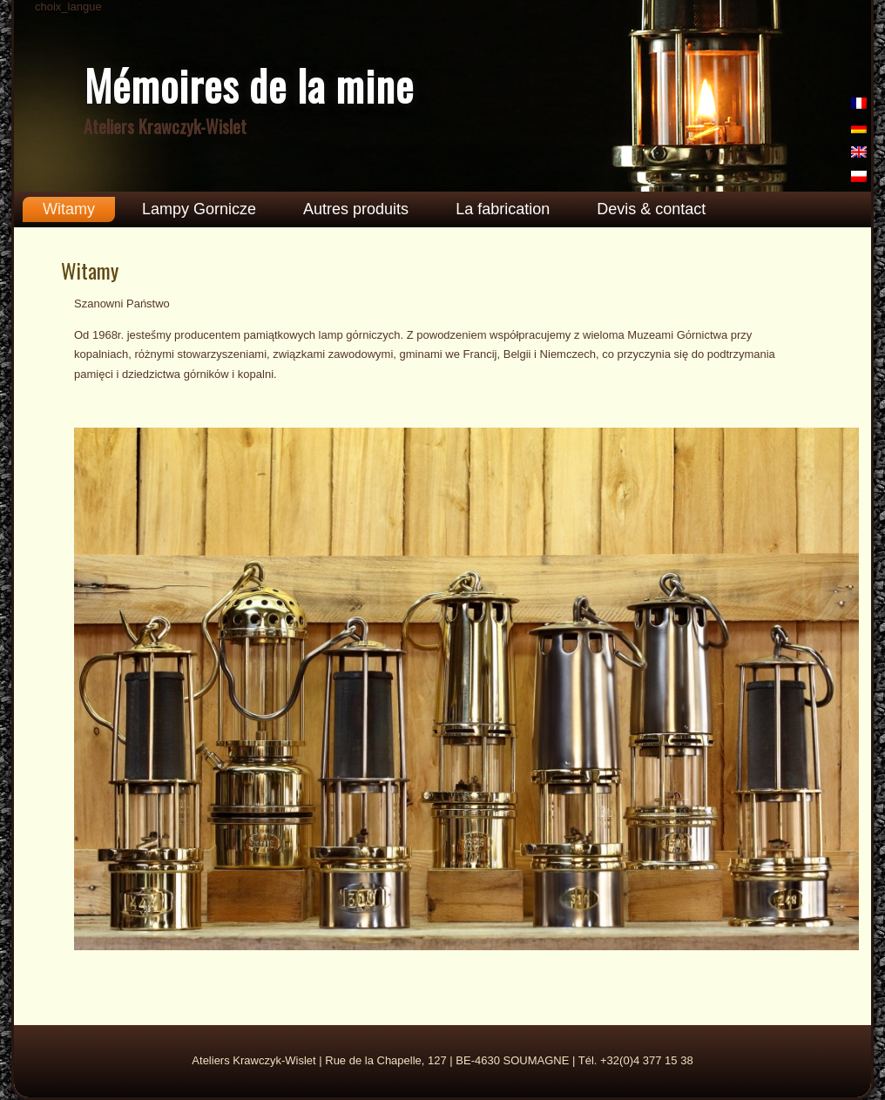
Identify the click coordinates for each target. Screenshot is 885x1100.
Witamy (69, 209)
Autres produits (356, 209)
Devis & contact (651, 209)
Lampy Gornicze (199, 209)
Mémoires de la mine (249, 85)
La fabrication (503, 209)
